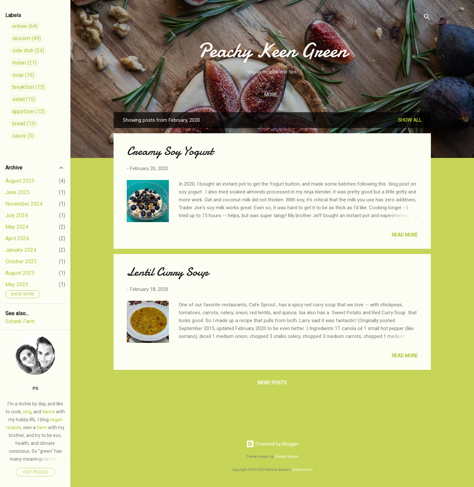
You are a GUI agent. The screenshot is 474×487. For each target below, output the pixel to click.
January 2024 (20, 250)
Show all (410, 120)
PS (35, 388)
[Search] (427, 18)
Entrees (160, 95)
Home (131, 95)
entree (25, 26)
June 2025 (17, 192)
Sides (188, 95)
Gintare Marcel (286, 456)
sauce (23, 136)
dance (48, 411)
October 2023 (21, 261)
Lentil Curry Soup (167, 272)
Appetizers (282, 95)
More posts (272, 382)
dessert (26, 38)
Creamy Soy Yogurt (170, 151)
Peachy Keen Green (272, 50)
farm (42, 427)
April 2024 (17, 238)
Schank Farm (302, 470)
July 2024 (16, 215)
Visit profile (35, 472)
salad (23, 99)
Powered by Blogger (272, 444)
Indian (380, 95)
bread (24, 123)
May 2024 (16, 227)
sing (27, 411)
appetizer (28, 111)
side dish (28, 50)
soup (23, 75)
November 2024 (23, 204)
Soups (214, 95)
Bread (353, 95)
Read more (405, 235)
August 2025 (20, 181)
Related (410, 95)
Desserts (244, 95)
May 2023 (16, 284)
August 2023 (20, 273)
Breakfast (321, 95)
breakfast (28, 87)
